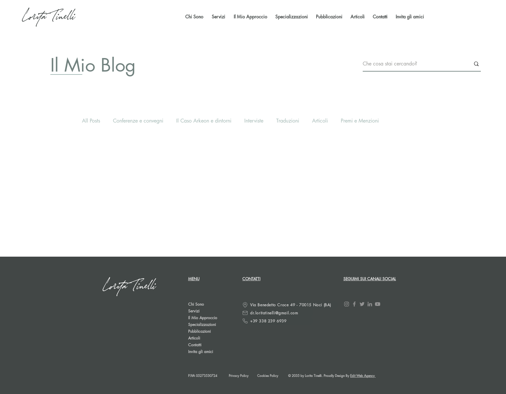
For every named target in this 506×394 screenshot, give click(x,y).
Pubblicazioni (199, 331)
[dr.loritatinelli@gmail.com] (277, 313)
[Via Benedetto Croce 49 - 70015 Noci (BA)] (289, 305)
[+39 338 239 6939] (277, 321)
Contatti (194, 345)
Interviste (253, 120)
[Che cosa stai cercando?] (411, 64)
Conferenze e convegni (138, 120)
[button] (328, 17)
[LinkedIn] (370, 304)
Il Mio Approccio (202, 317)
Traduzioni (287, 120)
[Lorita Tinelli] (49, 16)
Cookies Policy (267, 375)
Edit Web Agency (363, 375)
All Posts (91, 120)
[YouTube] (377, 304)
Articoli (320, 120)
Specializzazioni (202, 324)
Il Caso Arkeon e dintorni (203, 120)
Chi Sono (196, 304)
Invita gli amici (200, 351)
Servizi (193, 311)
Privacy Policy (238, 375)
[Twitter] (362, 304)
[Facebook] (354, 304)
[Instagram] (346, 304)
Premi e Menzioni (360, 120)
